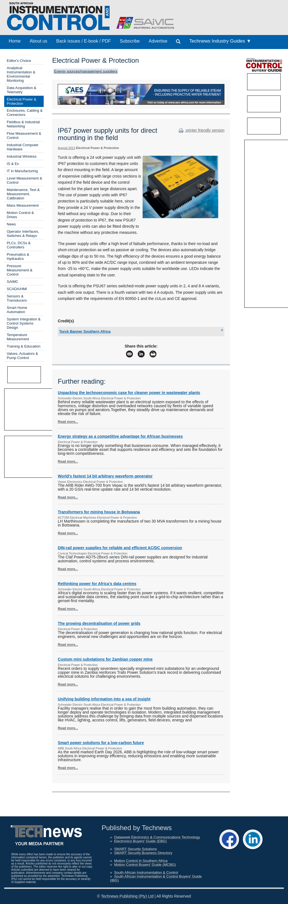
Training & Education (23, 346)
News (11, 224)
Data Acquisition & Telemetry (21, 90)
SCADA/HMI (17, 289)
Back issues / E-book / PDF (83, 41)
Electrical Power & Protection (21, 101)
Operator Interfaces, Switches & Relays (23, 233)
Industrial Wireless (21, 156)
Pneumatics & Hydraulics (18, 256)
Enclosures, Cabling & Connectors (25, 112)
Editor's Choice (19, 61)
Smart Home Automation (17, 310)
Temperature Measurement (18, 337)
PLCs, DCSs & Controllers (19, 245)
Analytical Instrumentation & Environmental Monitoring (21, 74)
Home (15, 41)
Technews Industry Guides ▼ (220, 41)
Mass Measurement (23, 205)
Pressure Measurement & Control (19, 270)
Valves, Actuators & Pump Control (22, 355)
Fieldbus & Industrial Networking (23, 124)
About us (38, 41)
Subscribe (130, 41)
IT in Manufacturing (22, 171)
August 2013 (66, 148)
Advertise (158, 41)
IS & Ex (13, 164)
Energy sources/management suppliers (85, 71)
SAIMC (12, 281)
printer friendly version (200, 130)
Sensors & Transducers (17, 298)
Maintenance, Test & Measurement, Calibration (23, 194)
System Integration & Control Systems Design (24, 323)
